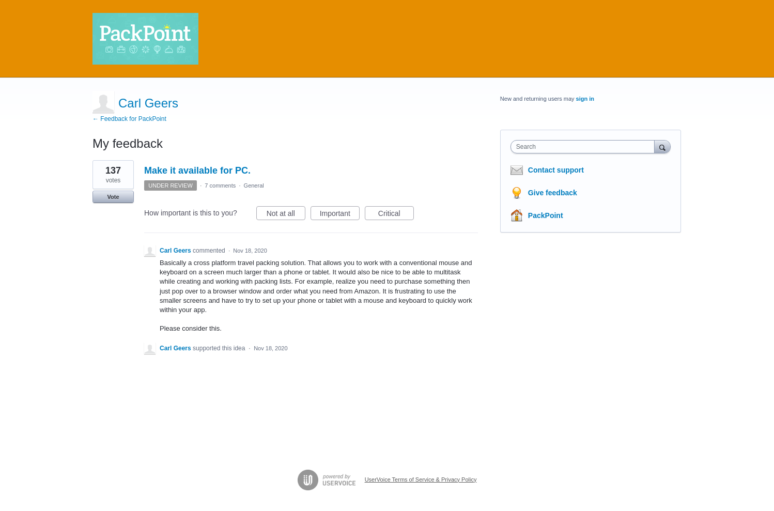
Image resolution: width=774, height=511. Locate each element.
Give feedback (552, 193)
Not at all (286, 215)
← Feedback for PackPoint (129, 118)
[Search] (662, 146)
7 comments (220, 185)
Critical (396, 215)
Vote (113, 197)
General (254, 185)
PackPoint (545, 215)
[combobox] (585, 146)
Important (340, 215)
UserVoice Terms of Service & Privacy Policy (421, 479)
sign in (585, 99)
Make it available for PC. (197, 170)
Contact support (556, 170)
